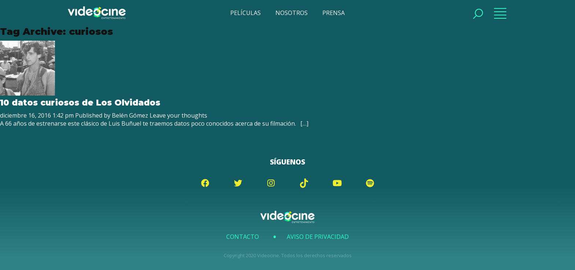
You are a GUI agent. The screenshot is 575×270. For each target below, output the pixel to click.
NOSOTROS (291, 13)
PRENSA (333, 13)
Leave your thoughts (178, 115)
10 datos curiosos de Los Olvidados (80, 102)
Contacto (242, 237)
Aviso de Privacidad (318, 237)
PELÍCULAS (245, 13)
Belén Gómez (130, 115)
